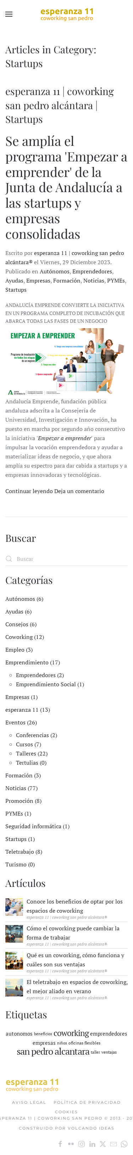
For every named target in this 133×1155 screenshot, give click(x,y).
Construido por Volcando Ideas (67, 1128)
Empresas (38, 280)
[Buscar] (66, 559)
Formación (67, 280)
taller (95, 1052)
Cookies (66, 1111)
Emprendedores (92, 271)
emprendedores (108, 1033)
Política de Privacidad (87, 1102)
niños (62, 1043)
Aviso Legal (29, 1102)
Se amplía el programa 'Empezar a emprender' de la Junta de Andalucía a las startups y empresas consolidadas (66, 187)
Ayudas (14, 280)
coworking (71, 1032)
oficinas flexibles (84, 1043)
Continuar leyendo (29, 491)
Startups (16, 290)
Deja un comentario (79, 491)
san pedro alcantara (53, 1051)
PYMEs (116, 280)
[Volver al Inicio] (66, 14)
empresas (44, 1042)
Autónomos (55, 271)
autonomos (19, 1033)
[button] (8, 14)
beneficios (43, 1033)
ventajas (109, 1052)
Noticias (93, 280)
